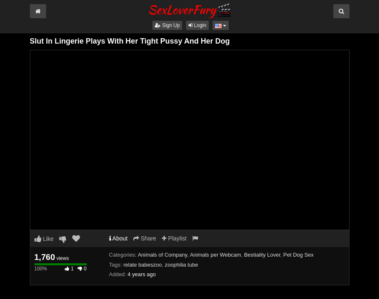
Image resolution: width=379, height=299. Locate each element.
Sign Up (167, 25)
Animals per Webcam (215, 255)
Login (197, 25)
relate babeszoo (142, 265)
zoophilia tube (181, 265)
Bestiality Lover (262, 255)
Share (144, 238)
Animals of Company (162, 255)
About (118, 238)
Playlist (174, 238)
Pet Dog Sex (299, 255)
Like (44, 238)
